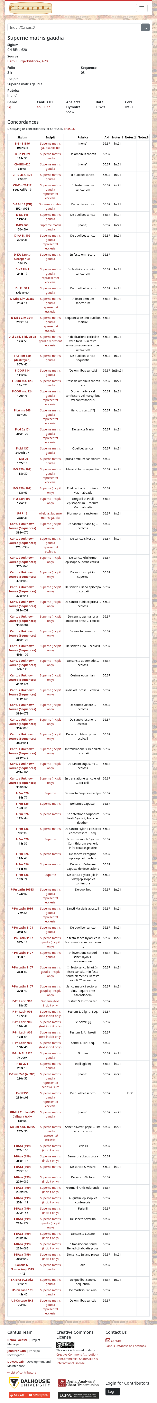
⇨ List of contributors (21, 1372)
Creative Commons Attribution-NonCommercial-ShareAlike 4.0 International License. (77, 1358)
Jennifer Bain (17, 1351)
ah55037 (43, 107)
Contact (113, 1341)
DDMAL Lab (15, 1362)
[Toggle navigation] (142, 8)
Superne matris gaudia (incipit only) (50, 942)
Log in (113, 1391)
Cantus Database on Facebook (125, 1346)
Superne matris (50, 803)
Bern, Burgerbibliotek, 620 (27, 61)
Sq (9, 107)
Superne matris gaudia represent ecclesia (50, 341)
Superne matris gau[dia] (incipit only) (50, 990)
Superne (50, 793)
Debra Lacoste (17, 1340)
